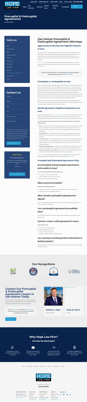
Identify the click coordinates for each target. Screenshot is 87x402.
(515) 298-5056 (43, 387)
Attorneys (36, 366)
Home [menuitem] (24, 7)
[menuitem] (16, 46)
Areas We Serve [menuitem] (55, 7)
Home (23, 366)
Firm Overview (29, 366)
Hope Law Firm (41, 62)
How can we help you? (11, 121)
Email (7, 111)
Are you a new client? (10, 116)
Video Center (54, 2)
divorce (70, 87)
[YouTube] (64, 394)
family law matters (71, 156)
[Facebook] (60, 394)
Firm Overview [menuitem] (31, 7)
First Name (8, 96)
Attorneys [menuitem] (40, 7)
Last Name (8, 101)
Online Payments (44, 2)
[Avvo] (67, 394)
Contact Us (62, 366)
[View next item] (22, 169)
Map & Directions (19, 397)
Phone (7, 106)
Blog (61, 2)
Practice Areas (42, 366)
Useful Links (33, 2)
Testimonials (56, 366)
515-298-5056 (78, 2)
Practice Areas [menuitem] (46, 7)
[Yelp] (70, 394)
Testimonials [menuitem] (65, 7)
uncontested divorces (57, 114)
